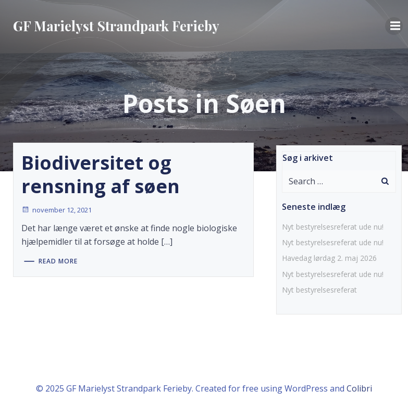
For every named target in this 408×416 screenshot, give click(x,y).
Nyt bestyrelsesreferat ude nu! (333, 227)
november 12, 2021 (56, 210)
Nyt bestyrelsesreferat (319, 290)
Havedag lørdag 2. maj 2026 (329, 258)
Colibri (359, 388)
